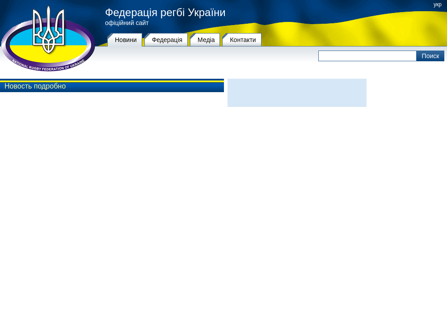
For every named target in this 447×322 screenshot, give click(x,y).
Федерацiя (167, 39)
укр (438, 4)
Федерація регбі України (165, 12)
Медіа (206, 39)
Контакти (243, 39)
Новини (126, 39)
